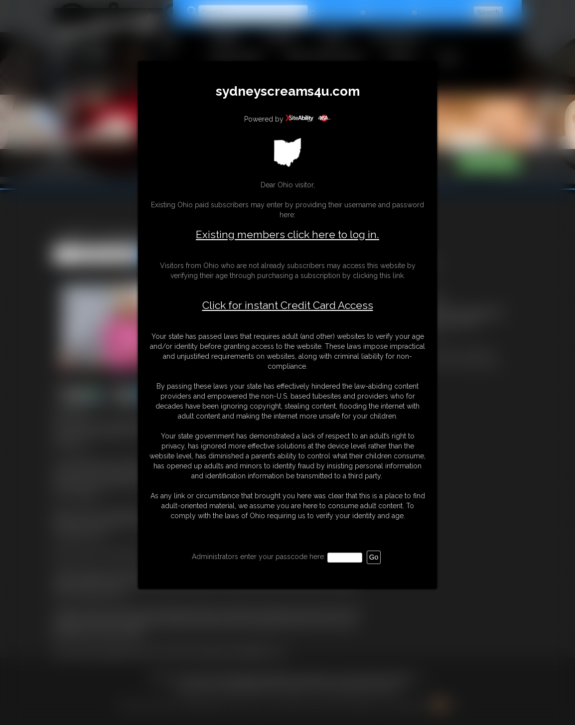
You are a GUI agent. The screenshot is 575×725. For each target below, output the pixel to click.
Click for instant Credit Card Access (287, 305)
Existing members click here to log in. (287, 234)
